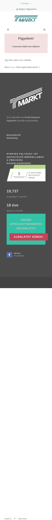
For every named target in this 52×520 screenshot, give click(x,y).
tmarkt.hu (8, 519)
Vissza (12, 67)
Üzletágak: (26, 3)
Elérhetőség (12, 138)
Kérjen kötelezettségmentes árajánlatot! (26, 224)
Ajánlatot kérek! (28, 236)
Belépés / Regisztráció (26, 9)
